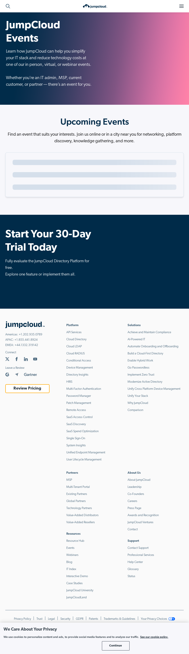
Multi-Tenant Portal (78, 487)
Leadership (134, 487)
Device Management (79, 367)
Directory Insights (77, 374)
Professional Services (141, 555)
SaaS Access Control (79, 417)
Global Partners (76, 501)
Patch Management (78, 403)
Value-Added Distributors (82, 515)
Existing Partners (76, 494)
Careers (132, 501)
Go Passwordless (138, 367)
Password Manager (78, 396)
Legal (51, 619)
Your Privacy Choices (158, 619)
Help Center (135, 562)
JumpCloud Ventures (140, 522)
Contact (133, 529)
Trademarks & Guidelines (119, 619)
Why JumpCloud (138, 403)
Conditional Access (78, 360)
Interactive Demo (77, 576)
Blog (69, 562)
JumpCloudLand (76, 597)
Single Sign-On (75, 438)
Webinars (72, 555)
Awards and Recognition (143, 515)
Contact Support (138, 548)
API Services (74, 332)
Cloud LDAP (74, 346)
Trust (39, 619)
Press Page (134, 508)
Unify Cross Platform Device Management (154, 389)
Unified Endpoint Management (85, 452)
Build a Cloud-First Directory (145, 353)
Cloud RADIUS (75, 353)
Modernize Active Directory (145, 382)
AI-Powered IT (136, 339)
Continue (115, 645)
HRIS (69, 382)
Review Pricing (27, 388)
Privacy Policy (22, 619)
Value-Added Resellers (80, 522)
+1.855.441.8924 (26, 340)
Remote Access (76, 410)
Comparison (135, 410)
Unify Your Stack (138, 396)
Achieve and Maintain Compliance (149, 332)
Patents (93, 619)
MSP (69, 480)
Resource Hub (75, 541)
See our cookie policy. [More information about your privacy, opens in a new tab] (154, 637)
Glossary (133, 569)
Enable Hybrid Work (140, 360)
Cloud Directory (76, 339)
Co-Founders (136, 494)
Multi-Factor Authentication (83, 389)
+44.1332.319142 (26, 345)
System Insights (76, 445)
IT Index (71, 569)
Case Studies (74, 583)
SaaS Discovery (76, 424)
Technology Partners (79, 508)
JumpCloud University (79, 590)
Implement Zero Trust (141, 374)
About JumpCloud (139, 480)
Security (65, 619)
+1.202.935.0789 (30, 334)
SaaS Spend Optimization (82, 431)
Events (70, 548)
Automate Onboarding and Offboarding (153, 346)
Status (131, 576)
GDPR (79, 619)
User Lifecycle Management (83, 459)
